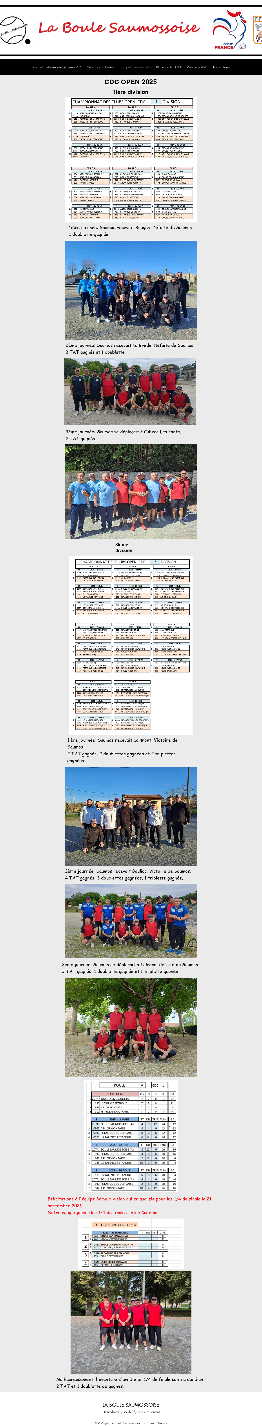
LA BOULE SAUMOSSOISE (131, 1405)
